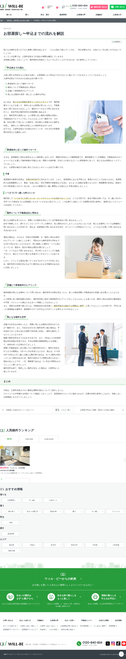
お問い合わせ (119, 7)
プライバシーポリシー (24, 654)
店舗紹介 (99, 15)
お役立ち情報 (104, 620)
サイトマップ (37, 654)
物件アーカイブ (9, 654)
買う (27, 15)
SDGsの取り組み (67, 629)
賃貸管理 (63, 15)
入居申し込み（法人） (48, 626)
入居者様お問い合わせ (68, 626)
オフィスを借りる (9, 626)
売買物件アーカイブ (29, 629)
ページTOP (121, 654)
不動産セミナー (86, 620)
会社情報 (118, 620)
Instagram (113, 644)
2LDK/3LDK (48, 439)
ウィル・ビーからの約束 (60, 578)
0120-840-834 (80, 5)
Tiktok (118, 644)
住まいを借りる (25, 620)
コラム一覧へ (66, 410)
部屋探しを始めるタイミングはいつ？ (20, 410)
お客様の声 (81, 15)
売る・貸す (45, 15)
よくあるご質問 (99, 626)
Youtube (124, 643)
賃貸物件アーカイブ (10, 629)
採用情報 (112, 626)
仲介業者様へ (85, 626)
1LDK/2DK (29, 439)
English (42, 629)
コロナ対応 (53, 629)
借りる (9, 15)
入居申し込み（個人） (28, 626)
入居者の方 (117, 15)
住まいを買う (70, 620)
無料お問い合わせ (100, 7)
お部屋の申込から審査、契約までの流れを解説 (97, 410)
